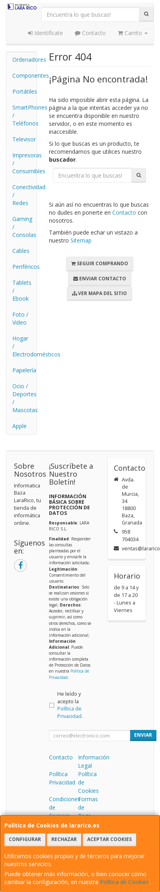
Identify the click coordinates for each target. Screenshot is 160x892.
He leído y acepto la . (70, 705)
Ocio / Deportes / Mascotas (24, 398)
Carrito (133, 33)
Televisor (24, 139)
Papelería (24, 370)
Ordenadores (24, 59)
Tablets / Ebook (21, 290)
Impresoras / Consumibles (24, 163)
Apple (19, 426)
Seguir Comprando (99, 263)
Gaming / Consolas (24, 227)
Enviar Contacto (99, 278)
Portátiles (24, 91)
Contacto (90, 33)
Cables (20, 250)
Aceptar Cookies (109, 839)
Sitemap (81, 240)
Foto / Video (20, 318)
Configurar (25, 839)
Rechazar (64, 839)
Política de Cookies (124, 882)
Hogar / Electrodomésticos (24, 346)
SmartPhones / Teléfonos (24, 115)
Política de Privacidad (69, 712)
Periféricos (24, 266)
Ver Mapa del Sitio (99, 293)
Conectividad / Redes (24, 195)
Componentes (24, 75)
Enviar (143, 735)
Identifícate (45, 33)
